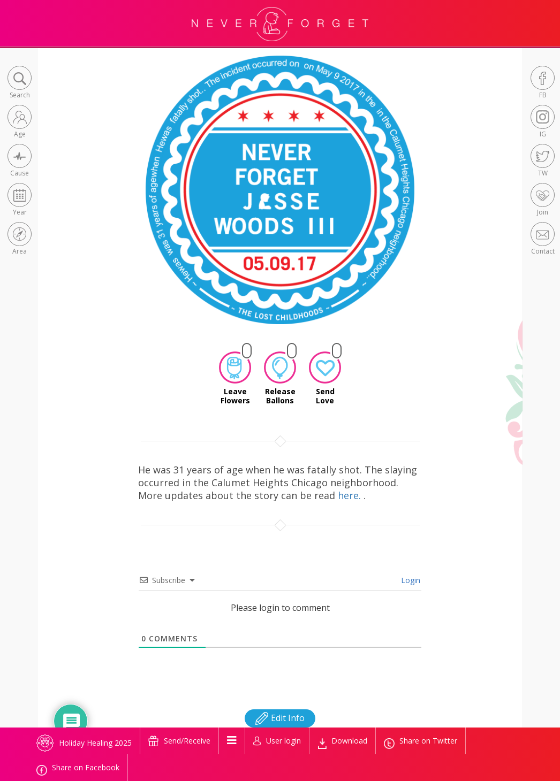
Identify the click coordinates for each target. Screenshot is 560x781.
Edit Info (280, 718)
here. (351, 495)
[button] (19, 83)
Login (409, 580)
